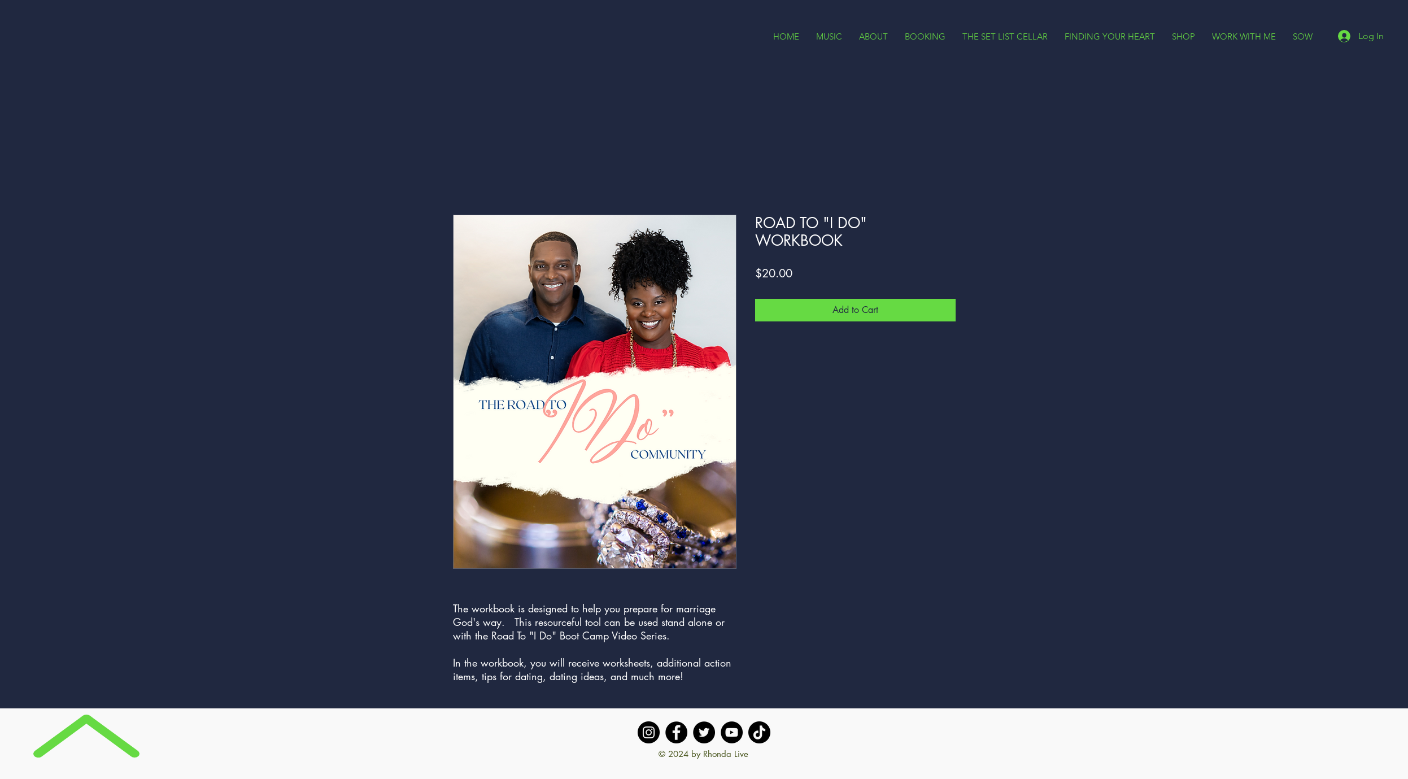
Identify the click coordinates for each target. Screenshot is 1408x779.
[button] (873, 36)
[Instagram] (649, 732)
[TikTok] (759, 732)
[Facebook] (676, 732)
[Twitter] (704, 732)
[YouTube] (732, 732)
